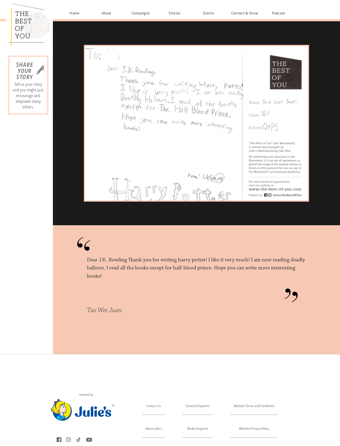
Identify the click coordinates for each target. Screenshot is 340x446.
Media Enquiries (197, 428)
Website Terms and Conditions (254, 405)
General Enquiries (197, 405)
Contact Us (153, 405)
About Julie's (153, 428)
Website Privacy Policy (254, 428)
